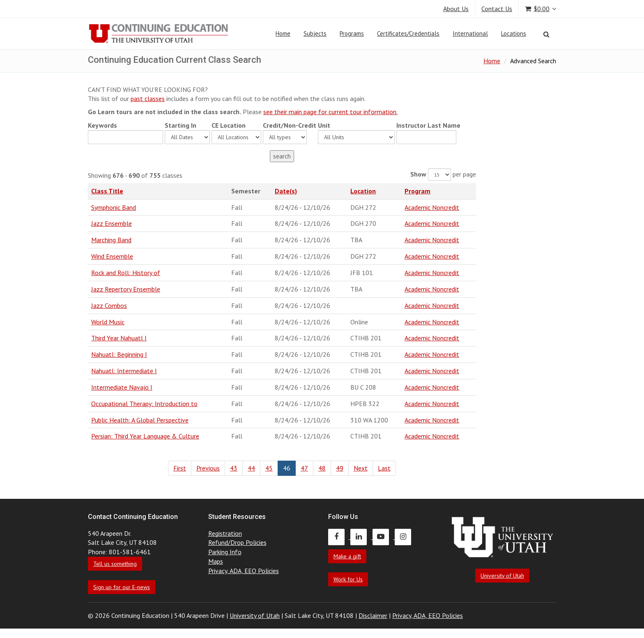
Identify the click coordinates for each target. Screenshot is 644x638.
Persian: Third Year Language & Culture (145, 436)
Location (363, 191)
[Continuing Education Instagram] (405, 536)
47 (304, 468)
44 (251, 468)
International (470, 33)
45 (269, 468)
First (179, 468)
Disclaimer (373, 615)
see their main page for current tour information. (330, 112)
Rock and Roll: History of (125, 273)
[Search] (546, 34)
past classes (148, 98)
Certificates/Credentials (408, 33)
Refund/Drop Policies (237, 542)
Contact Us (496, 9)
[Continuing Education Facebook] (339, 536)
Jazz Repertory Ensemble (125, 289)
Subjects (315, 33)
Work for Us (348, 579)
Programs (352, 33)
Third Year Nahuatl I (119, 338)
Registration (225, 533)
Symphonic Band (113, 207)
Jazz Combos (109, 305)
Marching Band (111, 240)
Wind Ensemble (112, 256)
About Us (456, 9)
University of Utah (502, 575)
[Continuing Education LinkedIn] (361, 536)
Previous (208, 468)
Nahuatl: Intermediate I (124, 371)
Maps (215, 561)
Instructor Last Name (428, 125)
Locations (513, 33)
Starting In (180, 125)
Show (418, 174)
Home (283, 33)
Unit (324, 125)
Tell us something (115, 563)
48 (322, 468)
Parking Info (225, 552)
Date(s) (286, 191)
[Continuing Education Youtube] (384, 536)
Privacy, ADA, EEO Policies (243, 571)
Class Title (107, 191)
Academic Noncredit (432, 207)
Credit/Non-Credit (289, 125)
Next (361, 468)
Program (417, 191)
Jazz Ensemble (111, 223)
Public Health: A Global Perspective (140, 420)
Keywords (102, 125)
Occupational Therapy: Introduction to (144, 403)
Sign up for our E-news (121, 587)
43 (233, 468)
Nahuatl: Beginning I (119, 354)
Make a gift (347, 556)
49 (339, 468)
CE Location (229, 125)
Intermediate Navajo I (121, 387)
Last (384, 468)
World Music (107, 322)
